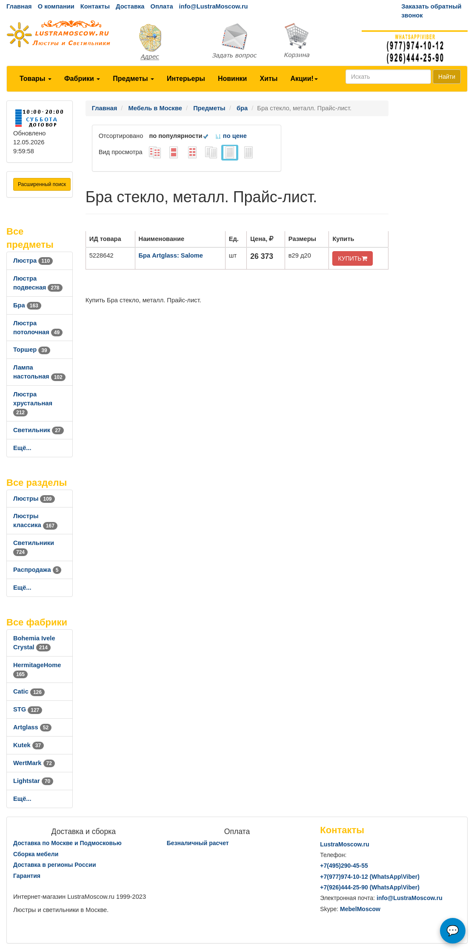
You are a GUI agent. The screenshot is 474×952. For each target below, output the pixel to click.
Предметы (133, 78)
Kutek (28, 745)
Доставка (130, 6)
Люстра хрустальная (32, 403)
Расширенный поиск (42, 184)
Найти (446, 76)
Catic (29, 691)
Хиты (268, 78)
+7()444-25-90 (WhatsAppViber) (370, 887)
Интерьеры (186, 78)
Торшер (31, 349)
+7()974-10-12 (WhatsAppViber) (370, 876)
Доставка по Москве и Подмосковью (67, 843)
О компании (56, 6)
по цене (231, 135)
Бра (27, 305)
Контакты (95, 6)
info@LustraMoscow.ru (213, 6)
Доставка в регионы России (54, 864)
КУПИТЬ (352, 258)
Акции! (303, 78)
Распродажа (37, 569)
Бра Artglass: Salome (171, 255)
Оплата (161, 6)
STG (27, 709)
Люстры (34, 498)
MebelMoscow (360, 909)
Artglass (32, 727)
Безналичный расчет (198, 843)
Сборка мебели (35, 854)
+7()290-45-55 (344, 865)
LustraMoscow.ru (344, 844)
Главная (19, 6)
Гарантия (26, 875)
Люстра (33, 260)
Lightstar (33, 780)
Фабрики (82, 78)
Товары (35, 78)
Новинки (232, 78)
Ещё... (22, 447)
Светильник (38, 430)
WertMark (34, 763)
